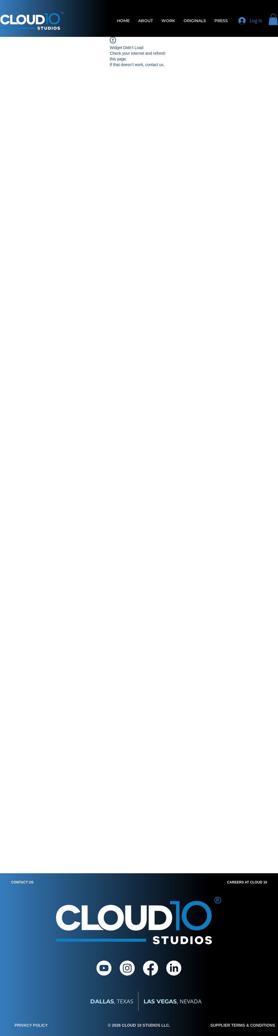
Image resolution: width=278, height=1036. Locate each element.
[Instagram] (127, 968)
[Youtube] (103, 968)
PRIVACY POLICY (31, 1025)
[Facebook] (150, 968)
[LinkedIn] (173, 968)
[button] (273, 19)
